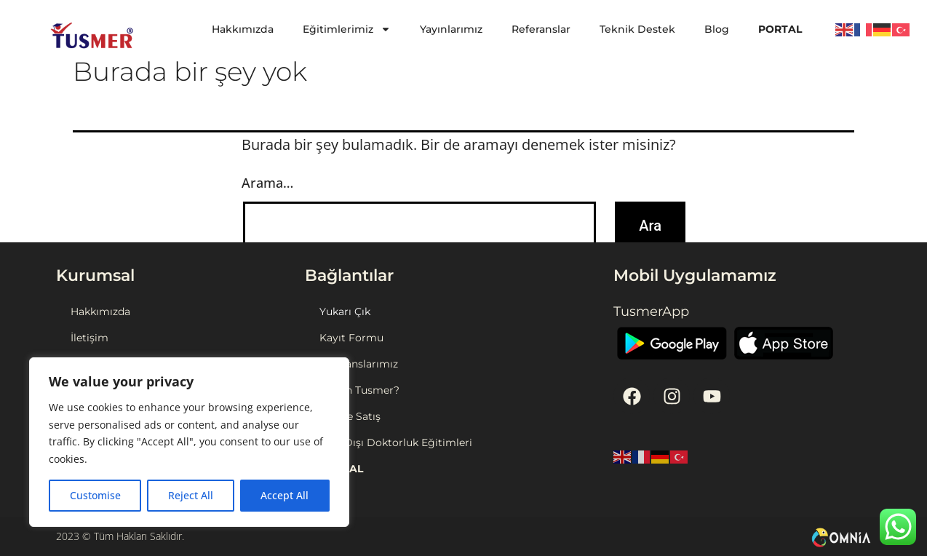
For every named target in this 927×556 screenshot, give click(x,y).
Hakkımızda (243, 29)
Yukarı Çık (344, 311)
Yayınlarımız (451, 29)
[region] (189, 442)
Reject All (190, 495)
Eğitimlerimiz (347, 29)
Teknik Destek (637, 29)
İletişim (89, 337)
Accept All (284, 495)
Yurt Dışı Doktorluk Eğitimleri (395, 442)
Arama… (267, 182)
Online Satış (350, 416)
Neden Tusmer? (359, 390)
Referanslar (541, 29)
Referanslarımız (358, 363)
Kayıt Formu (351, 337)
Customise (95, 495)
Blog (716, 29)
